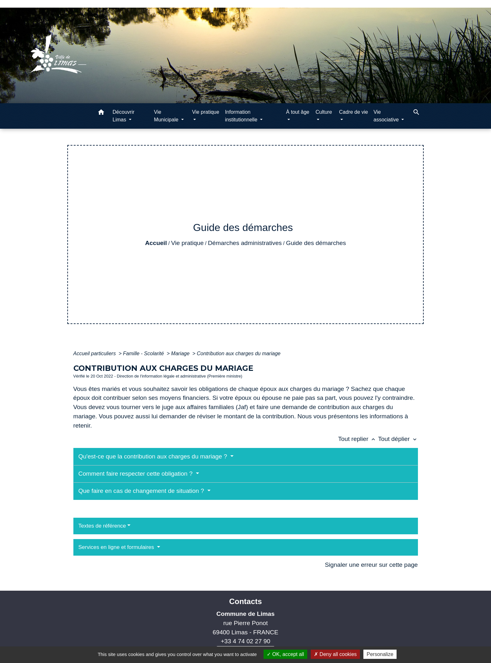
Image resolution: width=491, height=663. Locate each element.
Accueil (156, 243)
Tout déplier (398, 439)
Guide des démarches (316, 243)
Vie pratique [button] (205, 112)
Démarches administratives (245, 243)
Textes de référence (102, 526)
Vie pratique (187, 243)
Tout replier (358, 439)
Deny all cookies (335, 654)
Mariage (181, 353)
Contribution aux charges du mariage (238, 353)
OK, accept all (285, 654)
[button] (101, 113)
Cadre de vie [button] (353, 112)
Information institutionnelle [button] (242, 115)
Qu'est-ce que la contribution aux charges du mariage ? (153, 456)
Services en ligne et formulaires (117, 547)
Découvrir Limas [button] (123, 115)
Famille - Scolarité (144, 353)
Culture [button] (324, 112)
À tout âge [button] (297, 112)
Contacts (245, 601)
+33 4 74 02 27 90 (245, 641)
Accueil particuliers (95, 353)
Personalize (380, 654)
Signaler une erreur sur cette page (371, 564)
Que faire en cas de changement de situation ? (142, 490)
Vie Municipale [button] (167, 115)
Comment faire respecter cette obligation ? (136, 473)
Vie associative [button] (387, 115)
